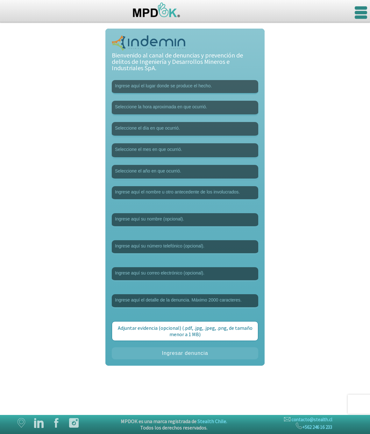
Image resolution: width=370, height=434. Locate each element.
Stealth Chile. (212, 421)
